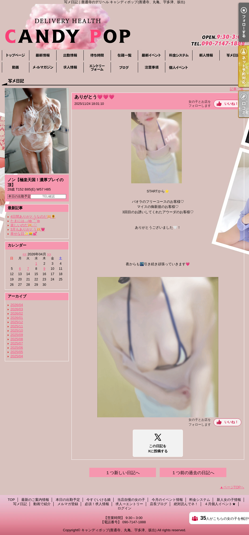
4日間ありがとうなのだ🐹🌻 (32, 217)
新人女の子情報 (205, 55)
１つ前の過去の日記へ (193, 472)
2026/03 (16, 309)
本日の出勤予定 (69, 55)
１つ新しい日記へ (123, 472)
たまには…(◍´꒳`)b (25, 221)
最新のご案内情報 (42, 55)
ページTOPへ (233, 487)
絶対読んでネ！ (151, 67)
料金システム (178, 55)
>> (49, 254)
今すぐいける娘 (97, 55)
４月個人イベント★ (178, 67)
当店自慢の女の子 (124, 55)
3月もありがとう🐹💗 (27, 229)
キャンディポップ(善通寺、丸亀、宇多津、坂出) (118, 530)
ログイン (124, 508)
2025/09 (16, 335)
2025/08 (16, 339)
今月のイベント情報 (151, 55)
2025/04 (16, 356)
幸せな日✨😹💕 (23, 234)
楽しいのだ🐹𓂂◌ (23, 225)
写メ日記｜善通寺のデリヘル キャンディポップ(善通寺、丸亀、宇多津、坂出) (124, 26)
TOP (15, 55)
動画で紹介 (15, 67)
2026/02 (16, 313)
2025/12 (16, 322)
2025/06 (16, 348)
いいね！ (231, 104)
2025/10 (16, 330)
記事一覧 (237, 89)
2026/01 (16, 318)
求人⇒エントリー (97, 67)
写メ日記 (233, 55)
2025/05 (16, 352)
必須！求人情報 (69, 67)
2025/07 (16, 343)
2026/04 (16, 305)
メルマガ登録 (42, 67)
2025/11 (16, 326)
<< (24, 254)
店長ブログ (124, 67)
